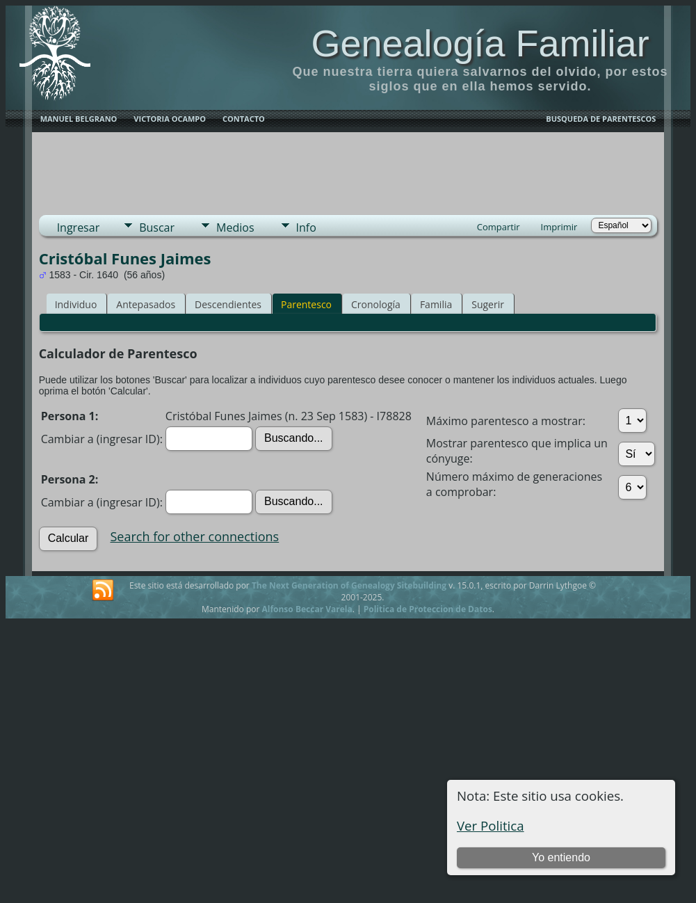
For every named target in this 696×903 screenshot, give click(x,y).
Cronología (375, 304)
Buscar (157, 227)
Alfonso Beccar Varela (306, 609)
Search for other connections (195, 536)
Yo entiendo (561, 857)
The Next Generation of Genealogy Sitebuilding (349, 585)
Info (306, 227)
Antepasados (145, 304)
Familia (436, 304)
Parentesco (306, 304)
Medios (235, 227)
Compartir (498, 227)
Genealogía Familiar (480, 43)
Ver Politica (490, 825)
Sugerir (487, 304)
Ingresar (78, 227)
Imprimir (559, 227)
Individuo (76, 304)
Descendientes (228, 304)
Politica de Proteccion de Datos (428, 609)
